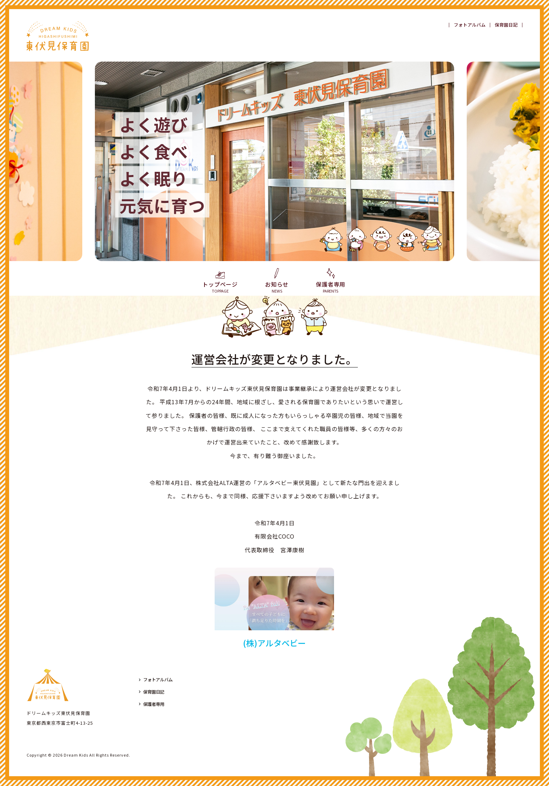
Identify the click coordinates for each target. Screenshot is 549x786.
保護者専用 (330, 281)
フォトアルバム (470, 25)
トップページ (220, 283)
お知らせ (277, 281)
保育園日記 (506, 25)
